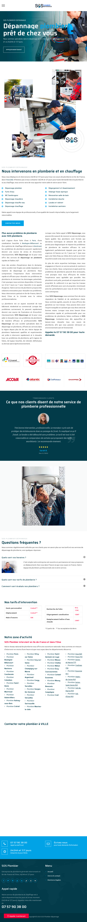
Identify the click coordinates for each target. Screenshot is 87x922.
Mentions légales (54, 880)
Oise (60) (9, 180)
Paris (34, 240)
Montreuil (37, 246)
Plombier (11, 654)
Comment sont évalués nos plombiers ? (20, 586)
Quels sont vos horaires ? (14, 557)
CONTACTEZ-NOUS (12, 223)
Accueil (50, 872)
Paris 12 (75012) (43, 453)
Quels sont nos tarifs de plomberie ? (19, 579)
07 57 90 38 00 (64, 332)
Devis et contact (54, 876)
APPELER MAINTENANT (14, 49)
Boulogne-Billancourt (30, 243)
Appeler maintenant (16, 916)
